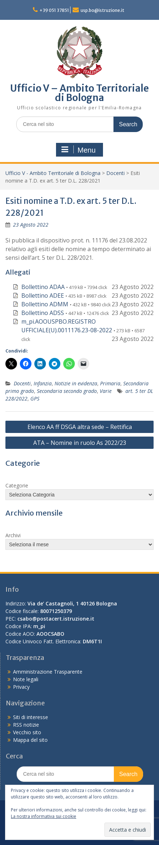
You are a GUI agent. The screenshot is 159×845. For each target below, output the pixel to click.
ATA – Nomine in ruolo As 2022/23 (79, 443)
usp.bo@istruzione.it (102, 10)
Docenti (115, 173)
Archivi (13, 535)
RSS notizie (26, 724)
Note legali (25, 679)
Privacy (21, 686)
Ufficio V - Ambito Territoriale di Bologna (52, 173)
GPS (34, 398)
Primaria (110, 383)
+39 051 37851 (54, 10)
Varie (106, 391)
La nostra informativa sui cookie (43, 816)
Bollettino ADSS (42, 313)
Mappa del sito (30, 739)
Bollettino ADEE (42, 295)
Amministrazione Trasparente (47, 671)
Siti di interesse (30, 717)
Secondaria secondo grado (67, 391)
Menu (78, 149)
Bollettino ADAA (43, 287)
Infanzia (43, 383)
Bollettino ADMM (44, 304)
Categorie (16, 485)
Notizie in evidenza (76, 383)
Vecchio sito (27, 732)
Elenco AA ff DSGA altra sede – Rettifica (79, 427)
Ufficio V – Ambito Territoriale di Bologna (79, 93)
